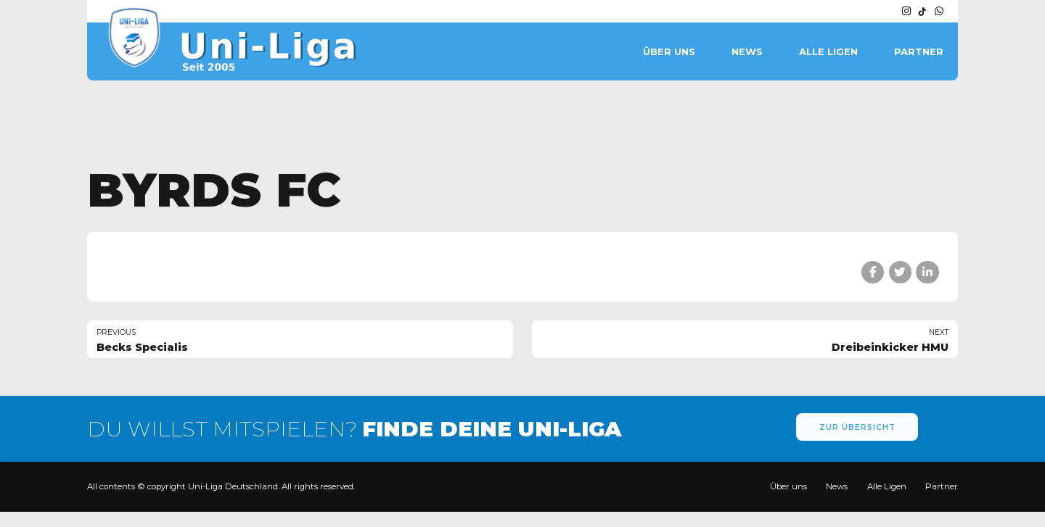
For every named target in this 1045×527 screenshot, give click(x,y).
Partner (918, 51)
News (747, 51)
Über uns (669, 51)
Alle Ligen (828, 51)
